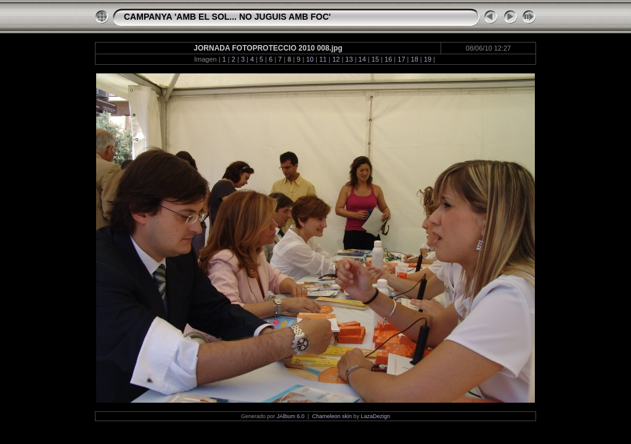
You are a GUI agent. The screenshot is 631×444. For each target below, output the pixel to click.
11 (323, 59)
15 (375, 59)
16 (388, 59)
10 (310, 59)
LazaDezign (375, 416)
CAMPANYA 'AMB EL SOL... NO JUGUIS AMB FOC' (227, 17)
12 (336, 59)
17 (401, 59)
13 (348, 59)
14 (362, 59)
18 (414, 59)
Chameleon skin (332, 416)
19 (427, 59)
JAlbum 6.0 (290, 416)
